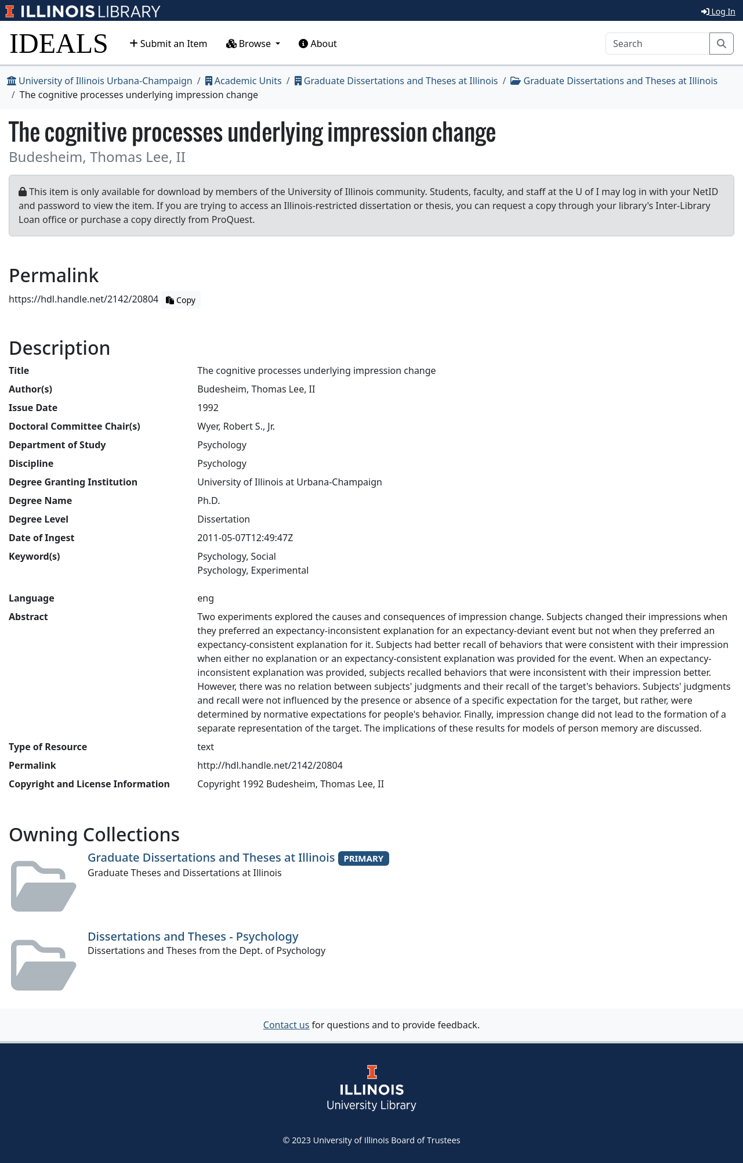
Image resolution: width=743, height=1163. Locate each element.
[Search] (658, 44)
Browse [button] (250, 43)
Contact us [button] (286, 1024)
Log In (718, 11)
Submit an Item (168, 43)
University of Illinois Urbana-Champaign (100, 80)
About (318, 43)
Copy (180, 299)
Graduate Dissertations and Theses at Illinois (396, 80)
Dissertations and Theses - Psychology (193, 936)
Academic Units (243, 80)
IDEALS (58, 43)
